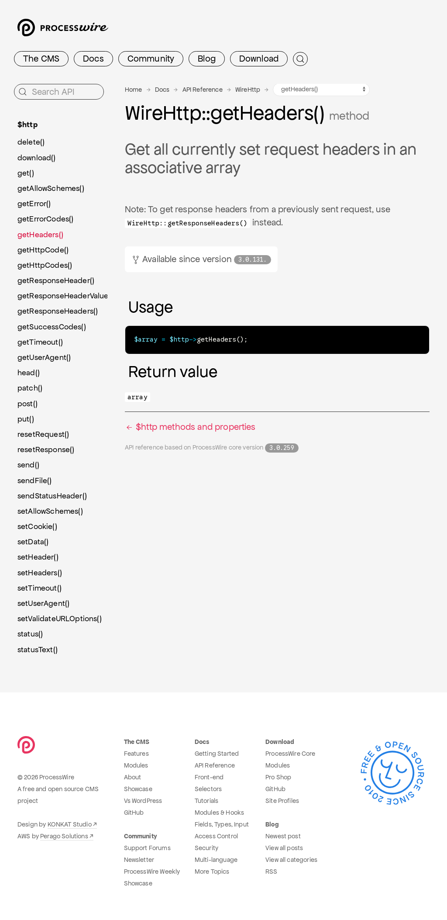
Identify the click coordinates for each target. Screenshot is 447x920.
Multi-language (216, 860)
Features (136, 753)
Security (206, 848)
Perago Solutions (64, 836)
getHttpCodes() (44, 265)
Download (259, 58)
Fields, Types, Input (222, 824)
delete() (31, 142)
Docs (93, 58)
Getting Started (217, 753)
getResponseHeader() (55, 280)
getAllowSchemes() (50, 188)
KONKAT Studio (70, 824)
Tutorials (206, 801)
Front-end (209, 777)
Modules (136, 765)
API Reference (202, 89)
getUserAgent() (44, 357)
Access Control (216, 836)
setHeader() (37, 557)
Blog (207, 58)
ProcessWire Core (290, 753)
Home (133, 89)
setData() (32, 541)
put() (25, 419)
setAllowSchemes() (50, 511)
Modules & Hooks (219, 812)
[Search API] (59, 92)
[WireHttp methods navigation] (321, 89)
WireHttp (247, 89)
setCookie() (37, 526)
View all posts (284, 848)
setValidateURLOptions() (59, 618)
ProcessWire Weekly (152, 871)
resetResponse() (45, 449)
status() (30, 634)
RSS (271, 871)
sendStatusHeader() (52, 496)
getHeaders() (40, 234)
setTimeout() (39, 588)
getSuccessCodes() (51, 327)
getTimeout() (40, 342)
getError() (34, 203)
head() (28, 372)
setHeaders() (39, 573)
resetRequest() (43, 434)
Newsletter (139, 860)
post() (27, 403)
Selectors (208, 789)
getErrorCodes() (45, 219)
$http (27, 124)
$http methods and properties (190, 426)
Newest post (283, 836)
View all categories (291, 860)
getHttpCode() (43, 250)
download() (36, 158)
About (132, 777)
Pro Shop (278, 777)
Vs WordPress (143, 801)
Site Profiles (282, 801)
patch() (29, 388)
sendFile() (34, 480)
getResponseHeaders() (57, 311)
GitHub (134, 812)
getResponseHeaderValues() (62, 296)
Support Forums (147, 848)
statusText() (37, 649)
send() (28, 465)
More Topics (212, 871)
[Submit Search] (300, 59)
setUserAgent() (43, 603)
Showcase (138, 789)
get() (25, 173)
